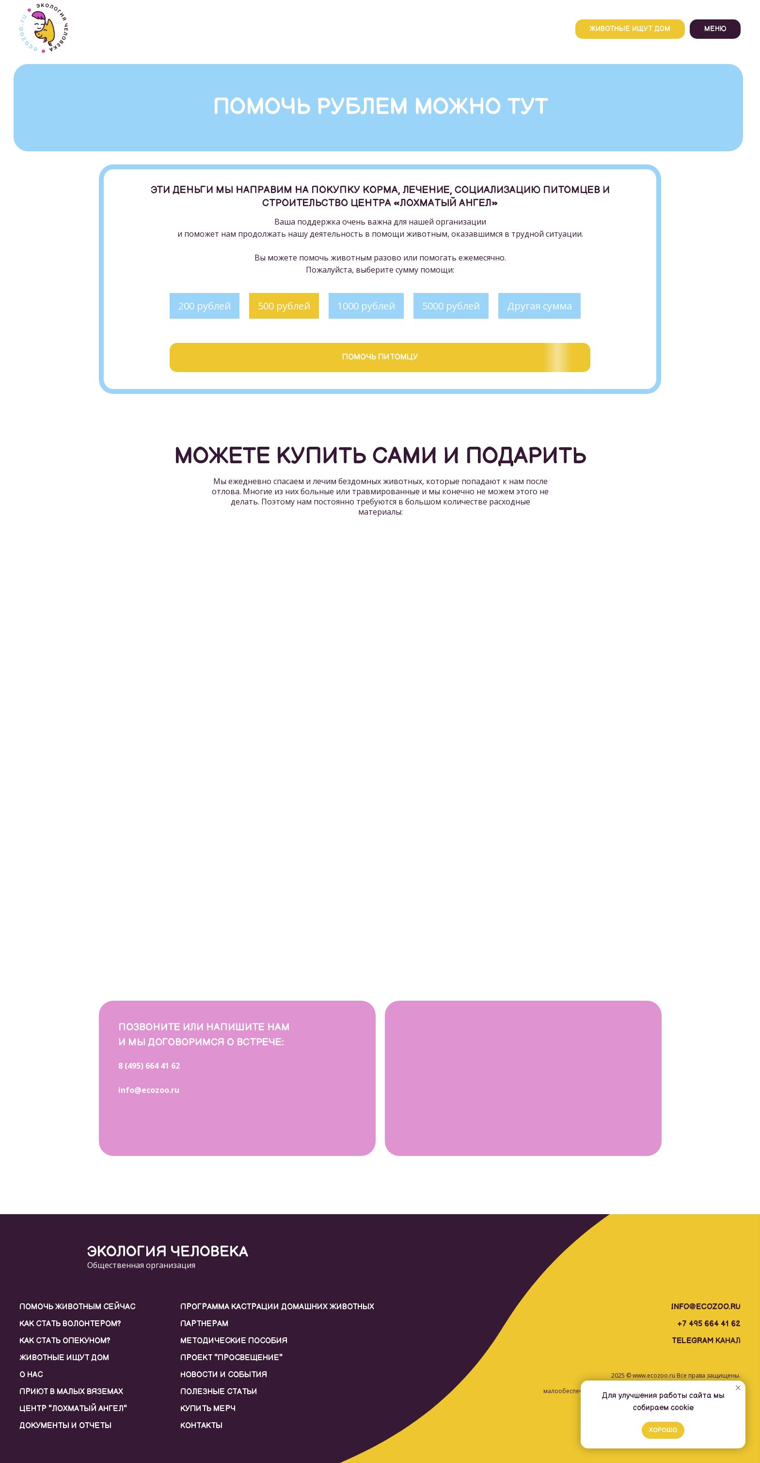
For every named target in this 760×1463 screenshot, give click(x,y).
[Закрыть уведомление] (738, 1388)
